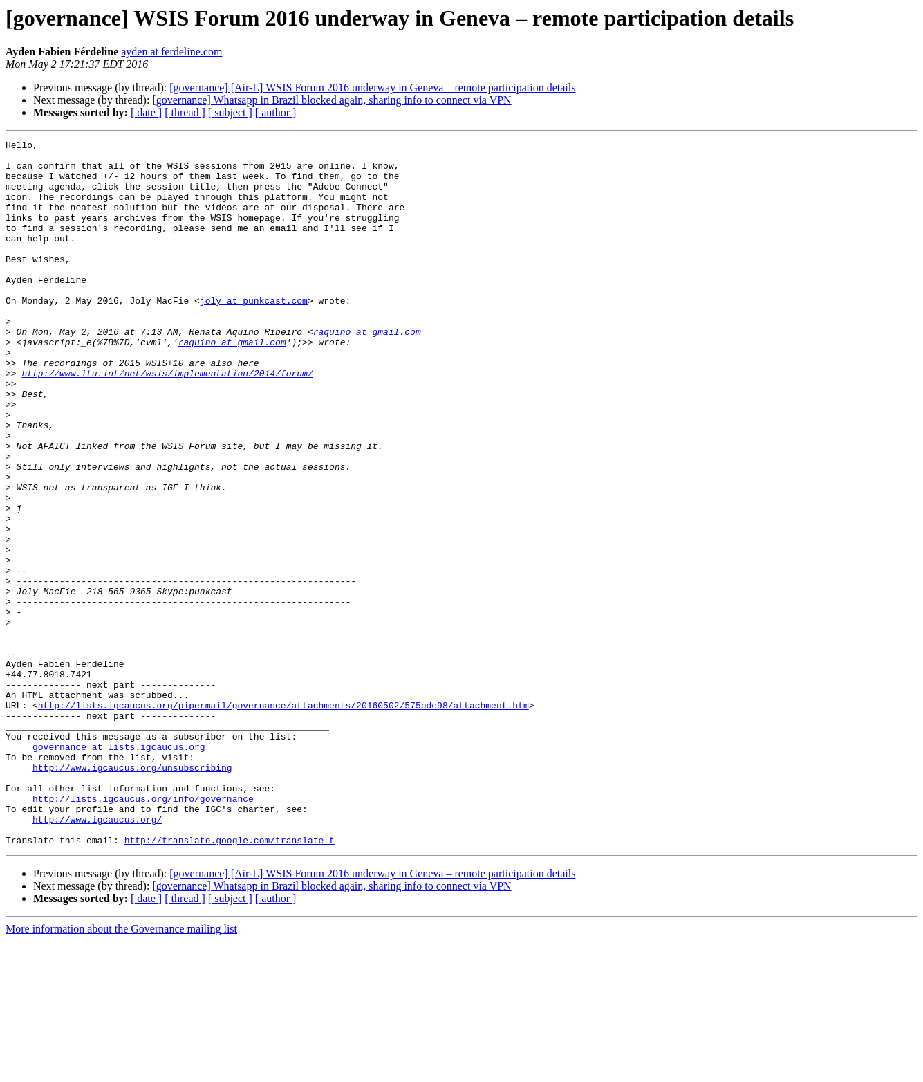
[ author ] (276, 112)
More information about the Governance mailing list (121, 1070)
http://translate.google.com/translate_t (229, 981)
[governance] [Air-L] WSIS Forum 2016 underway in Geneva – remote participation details (372, 87)
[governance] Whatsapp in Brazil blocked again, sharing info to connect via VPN (331, 100)
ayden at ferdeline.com (171, 51)
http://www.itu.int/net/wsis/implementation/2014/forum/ (167, 420)
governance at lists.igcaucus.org (118, 869)
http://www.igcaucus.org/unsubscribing (132, 894)
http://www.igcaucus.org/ (97, 956)
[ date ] (146, 112)
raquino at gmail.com (367, 371)
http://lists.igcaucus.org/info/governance (143, 931)
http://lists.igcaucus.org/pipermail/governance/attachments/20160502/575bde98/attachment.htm (283, 819)
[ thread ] (185, 112)
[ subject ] (230, 112)
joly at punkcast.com (254, 333)
